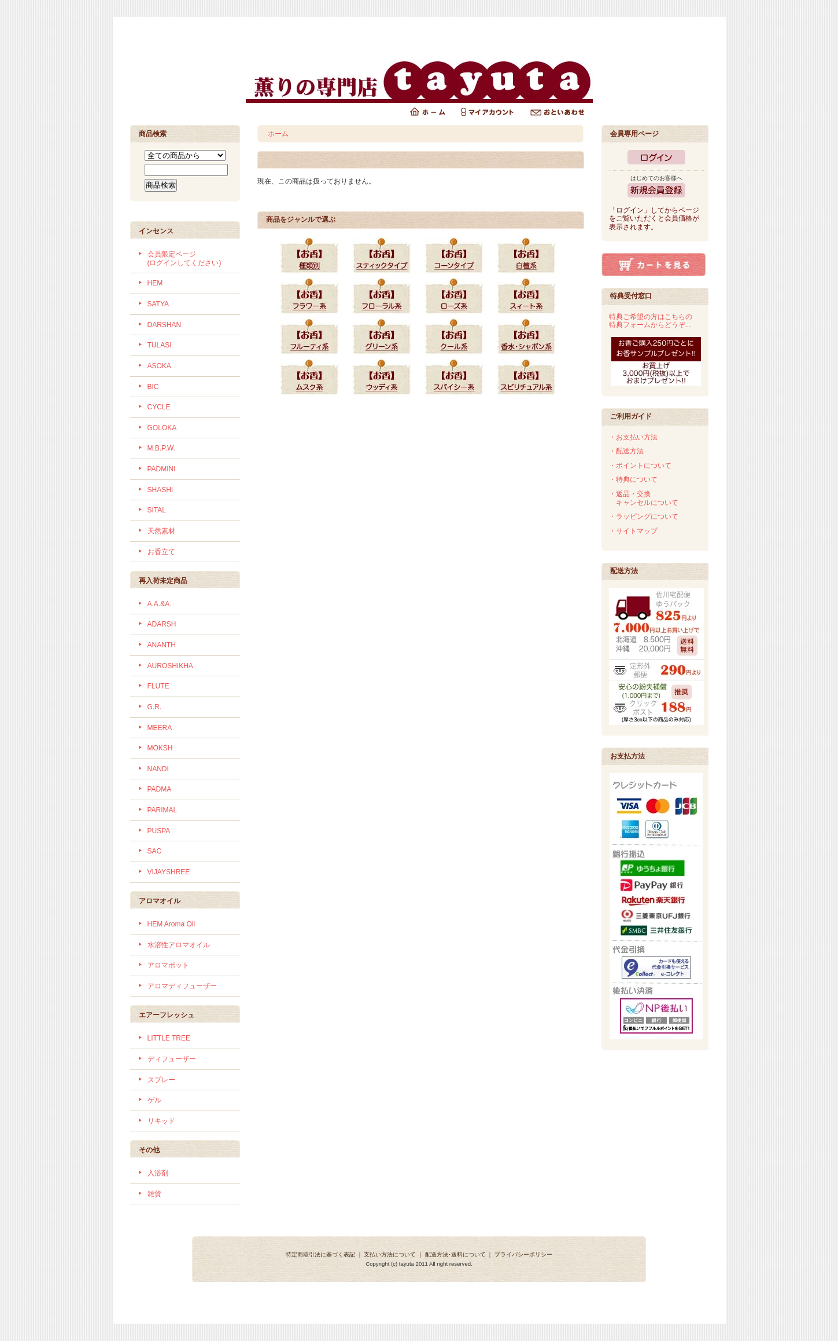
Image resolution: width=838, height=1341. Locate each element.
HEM (155, 283)
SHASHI (160, 490)
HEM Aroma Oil (171, 924)
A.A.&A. (159, 604)
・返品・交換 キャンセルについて (643, 498)
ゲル (154, 1100)
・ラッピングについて (643, 516)
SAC (154, 851)
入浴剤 (157, 1173)
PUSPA (159, 831)
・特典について (633, 479)
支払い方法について (390, 1254)
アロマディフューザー (182, 986)
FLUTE (158, 686)
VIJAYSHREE (168, 872)
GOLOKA (162, 428)
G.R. (154, 707)
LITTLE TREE (168, 1038)
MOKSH (160, 748)
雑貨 (154, 1194)
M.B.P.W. (161, 448)
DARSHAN (164, 325)
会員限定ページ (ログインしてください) (184, 258)
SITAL (156, 510)
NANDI (158, 769)
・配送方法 (626, 451)
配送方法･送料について (455, 1254)
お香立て (161, 552)
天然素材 (161, 531)
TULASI (159, 345)
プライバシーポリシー (523, 1254)
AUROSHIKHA (170, 666)
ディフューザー (171, 1059)
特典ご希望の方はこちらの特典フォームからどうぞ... (650, 321)
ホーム (278, 134)
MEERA (159, 728)
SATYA (158, 304)
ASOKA (159, 366)
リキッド (161, 1121)
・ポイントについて (640, 465)
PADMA (159, 789)
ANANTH (161, 645)
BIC (153, 387)
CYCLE (159, 407)
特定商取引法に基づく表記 (320, 1254)
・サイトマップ (633, 531)
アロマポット (168, 965)
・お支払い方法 (633, 437)
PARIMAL (162, 810)
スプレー (161, 1080)
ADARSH (161, 624)
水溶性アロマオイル (178, 945)
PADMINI (161, 469)
